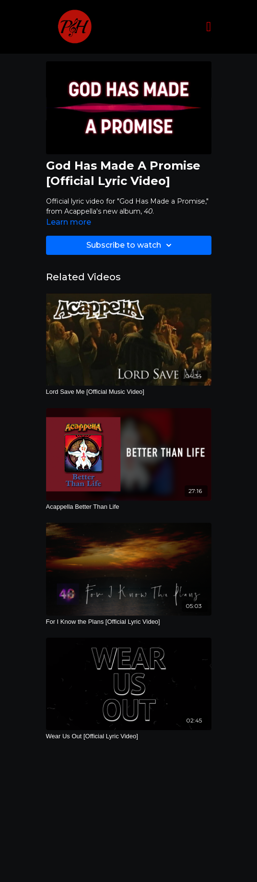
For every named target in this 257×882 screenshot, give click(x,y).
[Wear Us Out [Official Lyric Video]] (128, 736)
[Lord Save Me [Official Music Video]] (128, 392)
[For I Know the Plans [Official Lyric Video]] (128, 622)
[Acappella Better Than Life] (128, 507)
